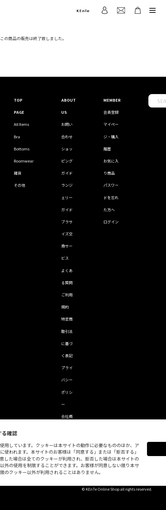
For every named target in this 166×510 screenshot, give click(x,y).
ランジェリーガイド (67, 197)
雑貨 (17, 173)
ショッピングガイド (67, 161)
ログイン (111, 221)
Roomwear (24, 161)
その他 (19, 185)
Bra (17, 136)
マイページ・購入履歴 (111, 136)
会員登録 (111, 112)
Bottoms (21, 148)
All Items (21, 124)
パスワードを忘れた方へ (111, 197)
